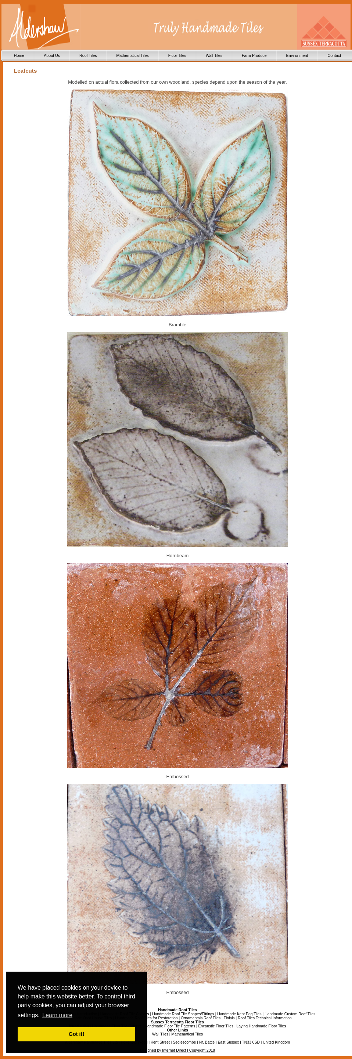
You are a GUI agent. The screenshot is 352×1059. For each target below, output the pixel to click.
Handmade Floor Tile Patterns (169, 1026)
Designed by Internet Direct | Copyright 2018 (177, 1050)
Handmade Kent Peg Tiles (239, 1014)
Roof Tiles (88, 55)
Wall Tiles (214, 55)
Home (19, 55)
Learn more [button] (57, 1015)
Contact (334, 55)
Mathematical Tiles (132, 55)
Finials (229, 1018)
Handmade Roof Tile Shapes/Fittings (183, 1014)
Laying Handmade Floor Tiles (261, 1026)
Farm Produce (254, 55)
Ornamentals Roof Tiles (200, 1018)
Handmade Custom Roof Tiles (290, 1014)
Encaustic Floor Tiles (216, 1026)
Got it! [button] (76, 1034)
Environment (297, 55)
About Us (52, 55)
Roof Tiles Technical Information (265, 1018)
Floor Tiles (177, 55)
